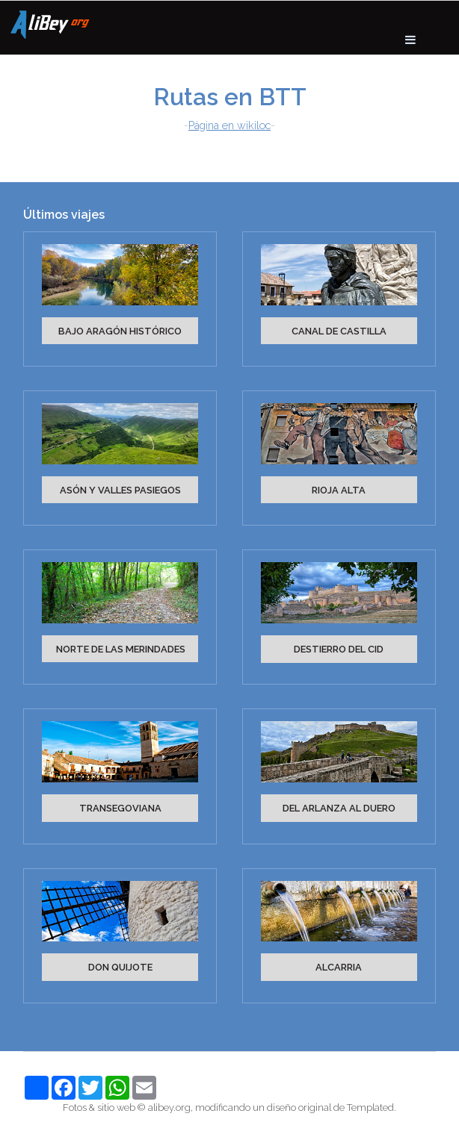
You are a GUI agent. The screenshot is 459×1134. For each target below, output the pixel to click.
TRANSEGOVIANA (120, 808)
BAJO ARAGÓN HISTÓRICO (120, 331)
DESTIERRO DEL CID (338, 649)
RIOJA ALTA (339, 490)
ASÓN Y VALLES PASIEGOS (120, 490)
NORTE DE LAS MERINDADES (120, 649)
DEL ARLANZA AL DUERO (339, 808)
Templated (370, 1107)
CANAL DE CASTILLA (339, 331)
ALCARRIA (338, 967)
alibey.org (169, 1107)
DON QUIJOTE (120, 967)
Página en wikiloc (229, 125)
